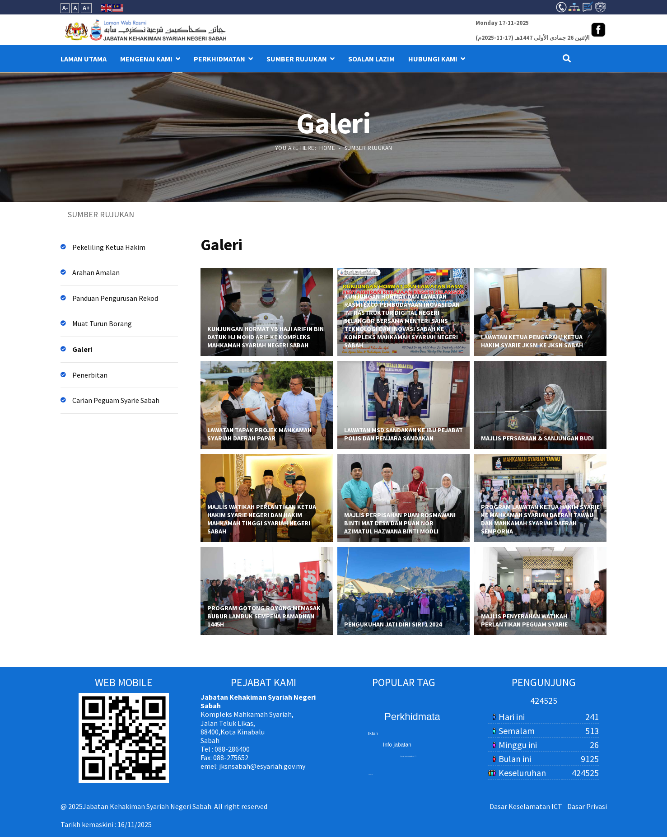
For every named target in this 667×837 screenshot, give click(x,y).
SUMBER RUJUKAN (296, 58)
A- (65, 8)
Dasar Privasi (587, 806)
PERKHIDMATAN (219, 58)
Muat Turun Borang (102, 323)
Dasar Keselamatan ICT (526, 806)
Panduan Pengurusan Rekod (115, 298)
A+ (86, 8)
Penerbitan (89, 374)
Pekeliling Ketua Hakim (108, 247)
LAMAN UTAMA (84, 58)
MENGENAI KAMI (146, 58)
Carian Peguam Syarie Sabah (115, 400)
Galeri (82, 349)
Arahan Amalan (96, 272)
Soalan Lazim (371, 58)
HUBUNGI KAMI (432, 58)
